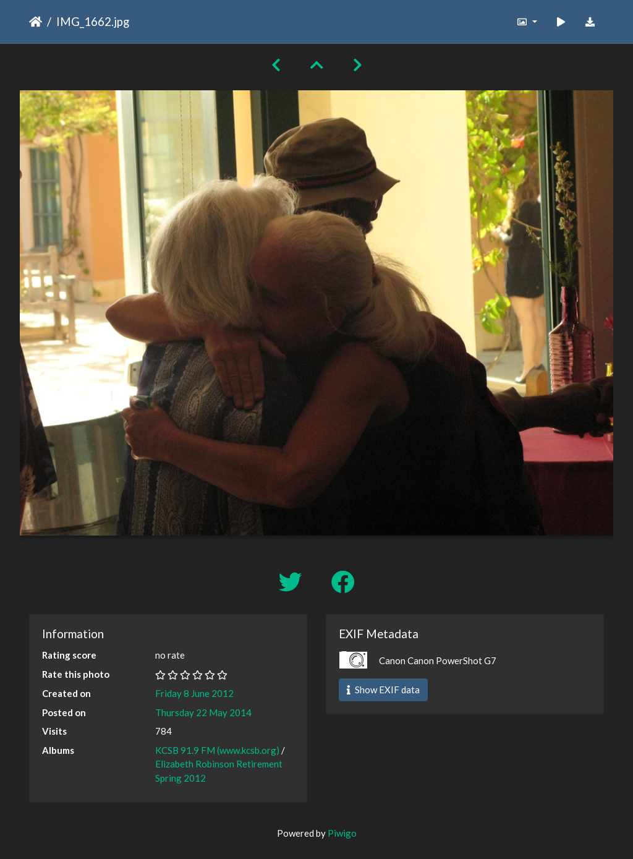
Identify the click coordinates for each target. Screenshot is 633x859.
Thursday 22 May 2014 (203, 712)
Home (35, 21)
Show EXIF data (383, 689)
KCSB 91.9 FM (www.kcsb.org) (217, 750)
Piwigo (342, 833)
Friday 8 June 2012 (194, 693)
